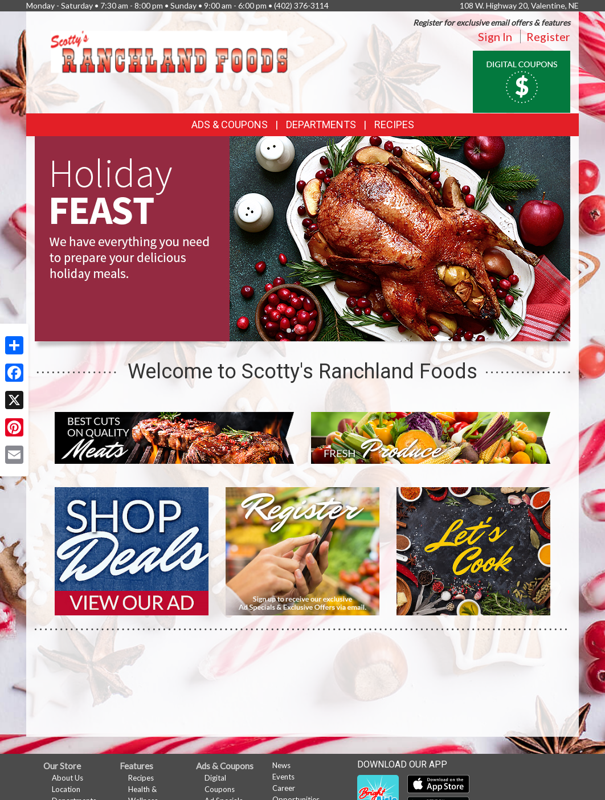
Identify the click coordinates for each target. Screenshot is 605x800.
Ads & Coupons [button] (229, 124)
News (281, 765)
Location (66, 789)
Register (548, 36)
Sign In (495, 36)
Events (283, 776)
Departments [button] (321, 124)
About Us (67, 777)
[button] (289, 330)
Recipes (394, 124)
